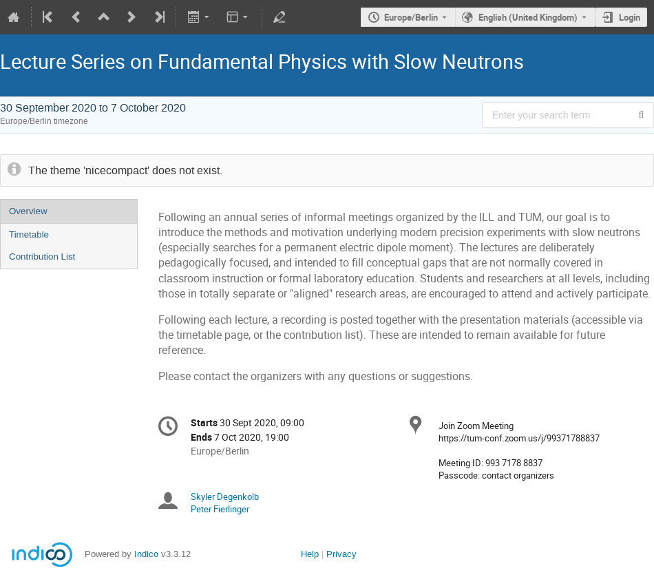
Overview (28, 211)
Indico (146, 554)
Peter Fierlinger (220, 509)
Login (629, 17)
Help (310, 554)
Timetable (29, 234)
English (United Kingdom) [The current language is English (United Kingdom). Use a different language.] (528, 17)
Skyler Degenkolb (225, 496)
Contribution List (42, 256)
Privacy (341, 554)
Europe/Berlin (411, 17)
